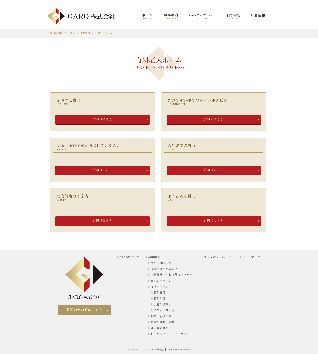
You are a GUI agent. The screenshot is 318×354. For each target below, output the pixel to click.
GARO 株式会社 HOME (62, 33)
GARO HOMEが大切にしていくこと (103, 147)
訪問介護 (159, 299)
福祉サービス (159, 287)
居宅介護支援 (163, 304)
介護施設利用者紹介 (164, 269)
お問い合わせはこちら (84, 310)
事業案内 (85, 33)
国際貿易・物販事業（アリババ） (173, 275)
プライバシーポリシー (219, 257)
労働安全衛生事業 (162, 322)
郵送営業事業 (159, 328)
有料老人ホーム (161, 281)
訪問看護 (159, 293)
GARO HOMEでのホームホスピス (214, 102)
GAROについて (129, 257)
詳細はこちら (102, 119)
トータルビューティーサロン (170, 334)
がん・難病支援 (161, 263)
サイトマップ (251, 257)
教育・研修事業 (161, 316)
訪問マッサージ (164, 311)
